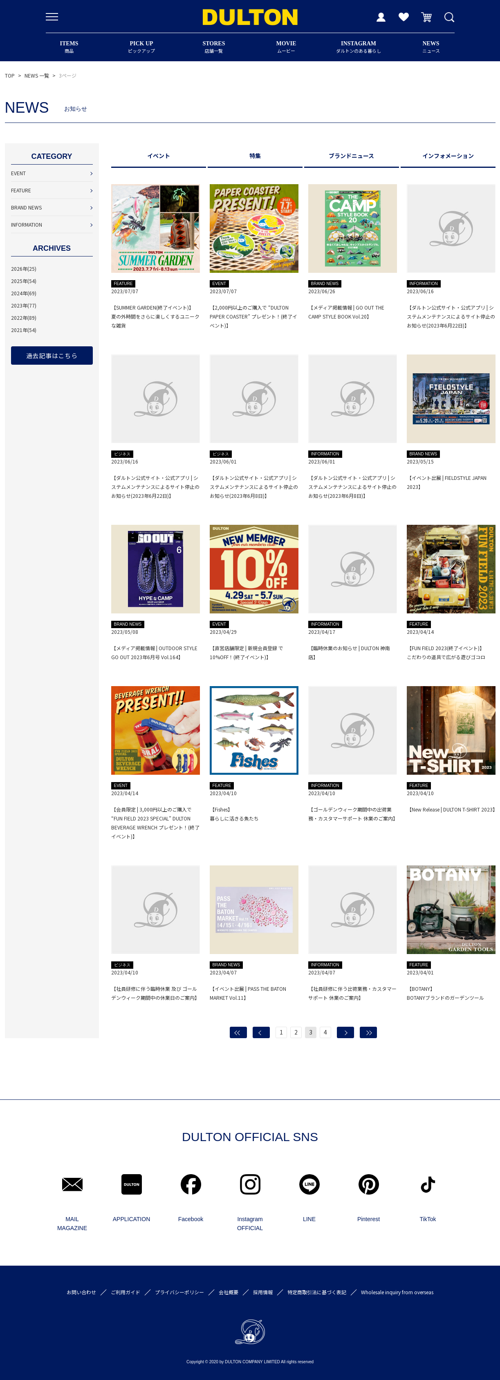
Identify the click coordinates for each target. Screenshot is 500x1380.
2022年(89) (23, 317)
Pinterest (368, 1219)
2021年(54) (23, 329)
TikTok (428, 1219)
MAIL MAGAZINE (72, 1223)
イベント (158, 156)
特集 (255, 156)
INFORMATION (26, 224)
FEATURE (21, 190)
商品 (69, 47)
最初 (238, 1032)
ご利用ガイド (125, 1292)
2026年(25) (23, 268)
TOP (10, 75)
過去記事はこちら (52, 355)
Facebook (190, 1219)
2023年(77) (23, 305)
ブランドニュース (351, 156)
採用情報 (263, 1292)
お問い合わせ (81, 1292)
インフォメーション (448, 156)
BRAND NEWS (26, 207)
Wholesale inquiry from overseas (397, 1292)
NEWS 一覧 (37, 75)
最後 (368, 1032)
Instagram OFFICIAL (250, 1223)
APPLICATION (131, 1219)
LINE (309, 1219)
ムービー (286, 47)
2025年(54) (23, 280)
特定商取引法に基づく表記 (316, 1292)
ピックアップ (141, 47)
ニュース (431, 47)
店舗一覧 (214, 47)
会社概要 (228, 1292)
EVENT (18, 172)
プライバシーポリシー (179, 1292)
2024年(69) (23, 293)
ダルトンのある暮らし (358, 47)
